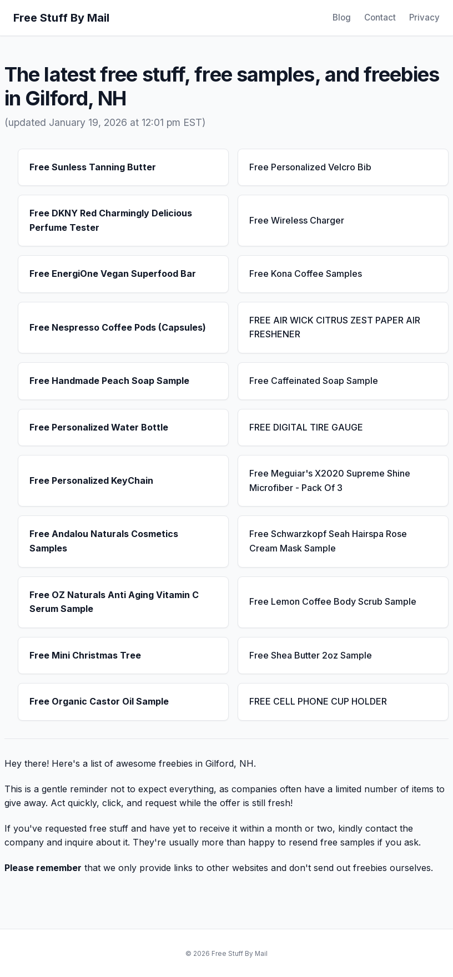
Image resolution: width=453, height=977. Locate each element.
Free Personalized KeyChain (91, 480)
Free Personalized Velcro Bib (310, 167)
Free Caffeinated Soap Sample (313, 380)
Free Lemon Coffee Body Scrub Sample (332, 601)
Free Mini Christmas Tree (85, 655)
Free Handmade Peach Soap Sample (109, 380)
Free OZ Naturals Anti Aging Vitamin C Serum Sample (114, 602)
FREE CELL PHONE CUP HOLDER (318, 701)
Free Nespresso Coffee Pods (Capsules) (117, 327)
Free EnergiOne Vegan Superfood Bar (112, 273)
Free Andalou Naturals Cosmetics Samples (103, 541)
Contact (380, 17)
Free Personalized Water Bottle (98, 427)
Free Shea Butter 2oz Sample (310, 655)
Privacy (424, 17)
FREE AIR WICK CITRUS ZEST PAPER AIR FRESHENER (334, 327)
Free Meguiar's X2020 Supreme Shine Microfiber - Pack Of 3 (329, 480)
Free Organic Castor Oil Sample (99, 701)
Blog (342, 17)
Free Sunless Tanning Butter (92, 167)
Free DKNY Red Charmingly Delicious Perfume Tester (110, 220)
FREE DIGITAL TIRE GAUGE (306, 427)
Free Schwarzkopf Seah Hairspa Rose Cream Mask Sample (328, 541)
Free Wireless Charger (296, 220)
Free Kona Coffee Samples (305, 273)
